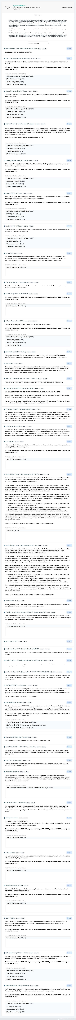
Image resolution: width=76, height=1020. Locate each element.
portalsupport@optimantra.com (67, 1019)
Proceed (69, 48)
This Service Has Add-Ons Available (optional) (15, 73)
